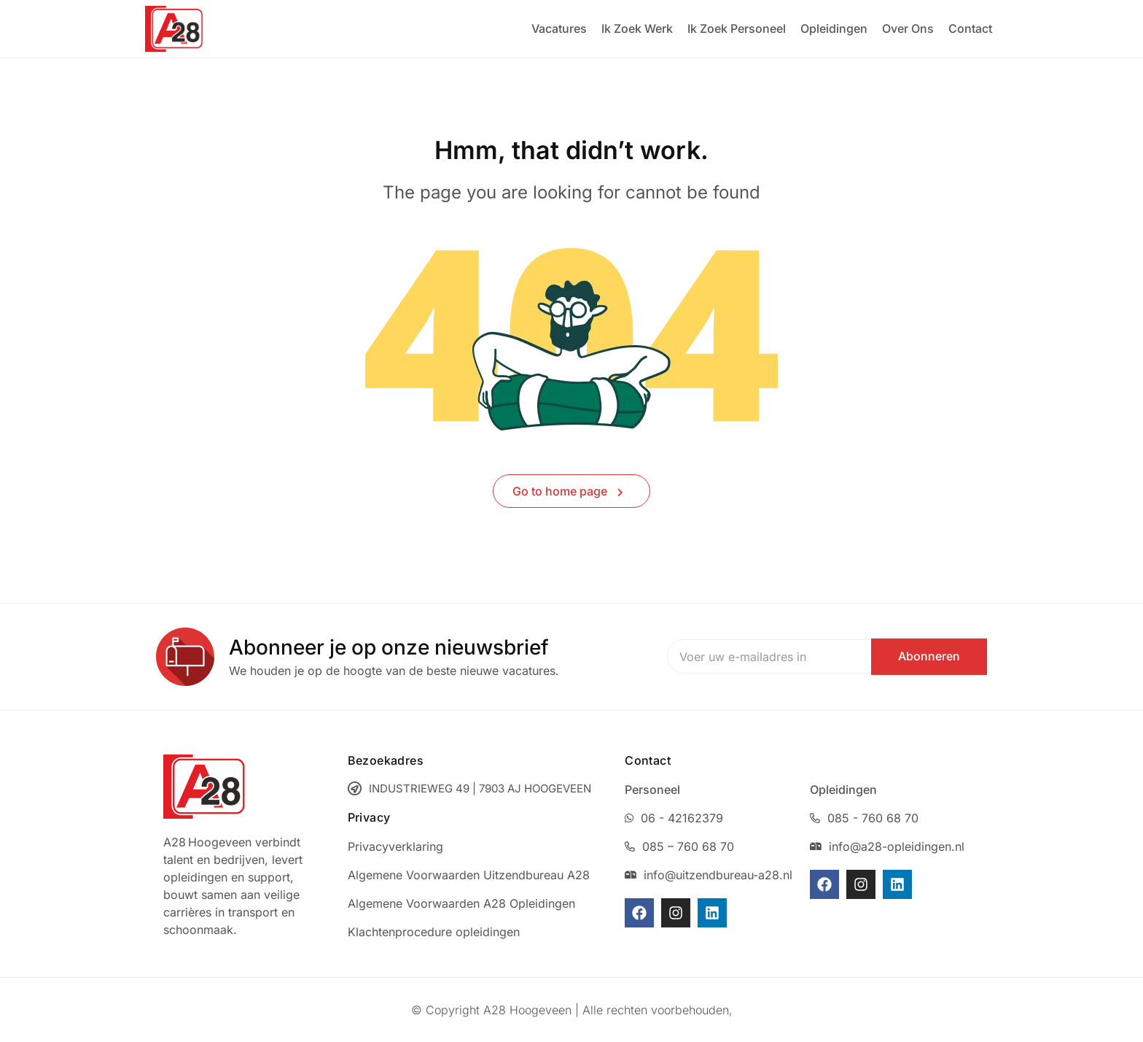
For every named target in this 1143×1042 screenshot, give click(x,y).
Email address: (727, 656)
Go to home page (567, 491)
